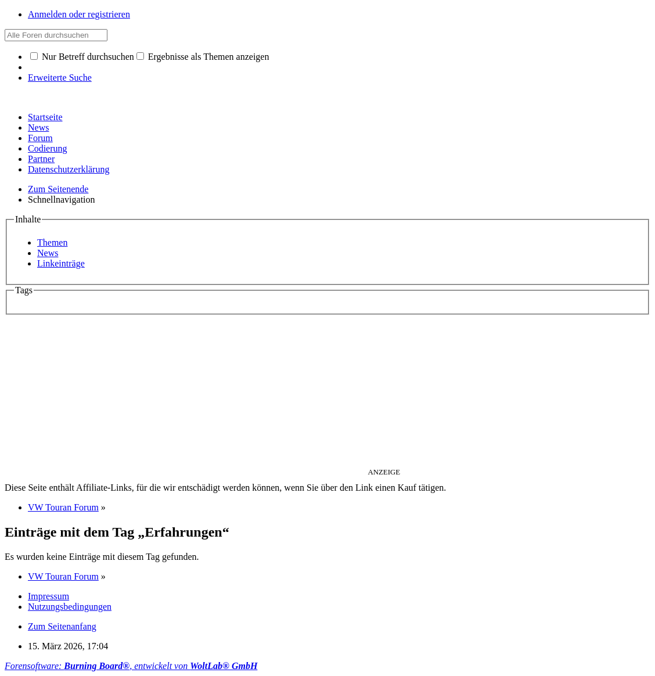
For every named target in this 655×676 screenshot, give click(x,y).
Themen (52, 242)
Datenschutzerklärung (68, 169)
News (38, 127)
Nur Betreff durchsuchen (82, 57)
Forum (40, 138)
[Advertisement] (327, 393)
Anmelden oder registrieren (79, 14)
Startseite (45, 117)
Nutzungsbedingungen (69, 607)
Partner (41, 159)
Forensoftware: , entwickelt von (131, 666)
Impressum (48, 596)
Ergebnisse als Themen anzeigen (202, 57)
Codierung (47, 148)
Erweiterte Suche (60, 77)
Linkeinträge (61, 263)
